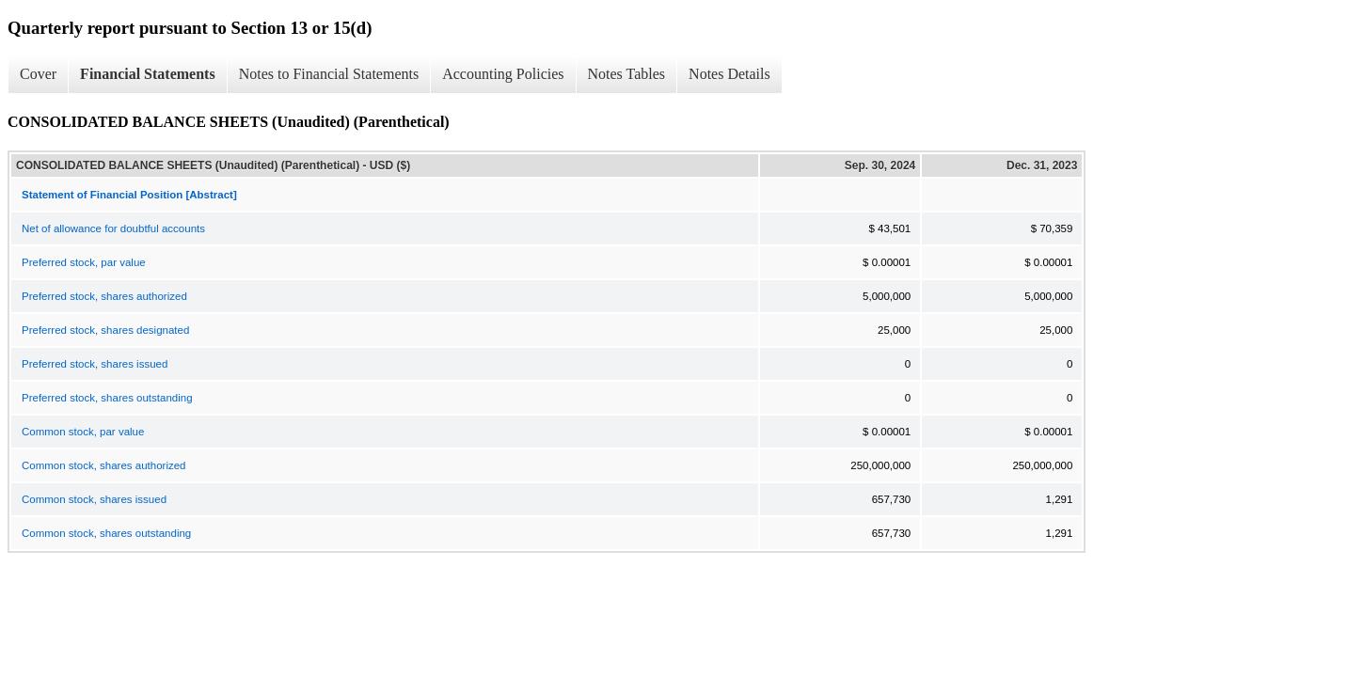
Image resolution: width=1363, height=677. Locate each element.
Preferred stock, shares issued (94, 364)
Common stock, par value (83, 431)
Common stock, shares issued (94, 499)
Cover (38, 74)
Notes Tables (627, 74)
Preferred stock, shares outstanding (107, 397)
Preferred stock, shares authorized (104, 296)
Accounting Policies (502, 74)
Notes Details (729, 74)
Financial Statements (147, 74)
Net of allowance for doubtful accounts (113, 228)
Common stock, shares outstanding (106, 533)
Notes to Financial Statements (329, 74)
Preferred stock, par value (84, 262)
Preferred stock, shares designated (105, 330)
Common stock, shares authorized (104, 465)
